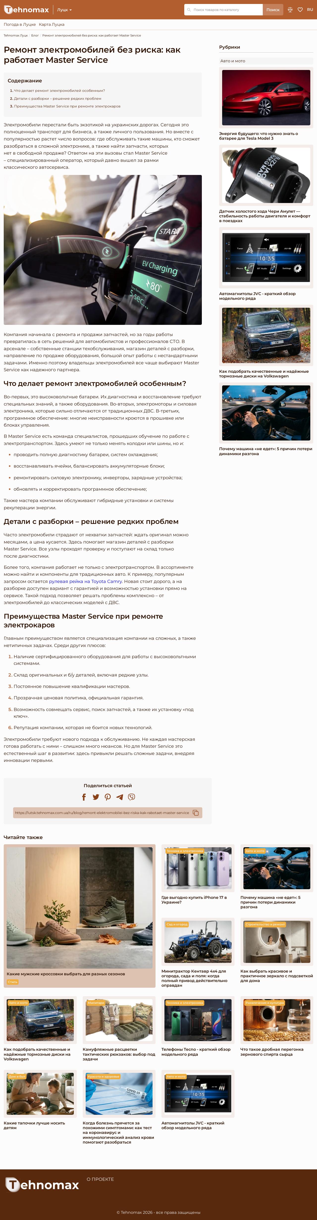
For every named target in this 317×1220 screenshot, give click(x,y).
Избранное (300, 10)
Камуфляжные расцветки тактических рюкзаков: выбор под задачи (119, 1054)
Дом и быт (17, 1076)
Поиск (273, 9)
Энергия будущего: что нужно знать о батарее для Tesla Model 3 (258, 136)
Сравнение (290, 10)
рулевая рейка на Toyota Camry (85, 581)
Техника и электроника (185, 851)
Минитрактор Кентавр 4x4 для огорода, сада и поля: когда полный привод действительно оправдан (194, 978)
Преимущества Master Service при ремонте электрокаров (67, 106)
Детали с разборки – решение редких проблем (57, 98)
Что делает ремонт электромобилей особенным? (59, 90)
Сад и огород (177, 924)
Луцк (62, 9)
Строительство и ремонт (265, 924)
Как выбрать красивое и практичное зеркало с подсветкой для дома (276, 976)
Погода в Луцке (20, 24)
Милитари (96, 1003)
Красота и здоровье (103, 1076)
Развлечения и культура (265, 1003)
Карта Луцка (51, 24)
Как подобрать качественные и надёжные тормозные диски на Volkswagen (264, 373)
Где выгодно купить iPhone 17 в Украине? (194, 900)
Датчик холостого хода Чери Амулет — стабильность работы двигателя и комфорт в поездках (264, 216)
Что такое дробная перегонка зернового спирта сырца (272, 1051)
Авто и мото (232, 61)
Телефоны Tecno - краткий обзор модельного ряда (196, 1051)
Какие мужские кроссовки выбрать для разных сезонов (66, 974)
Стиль (12, 982)
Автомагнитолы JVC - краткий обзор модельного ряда (257, 296)
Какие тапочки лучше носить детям (34, 1125)
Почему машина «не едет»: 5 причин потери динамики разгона (265, 451)
